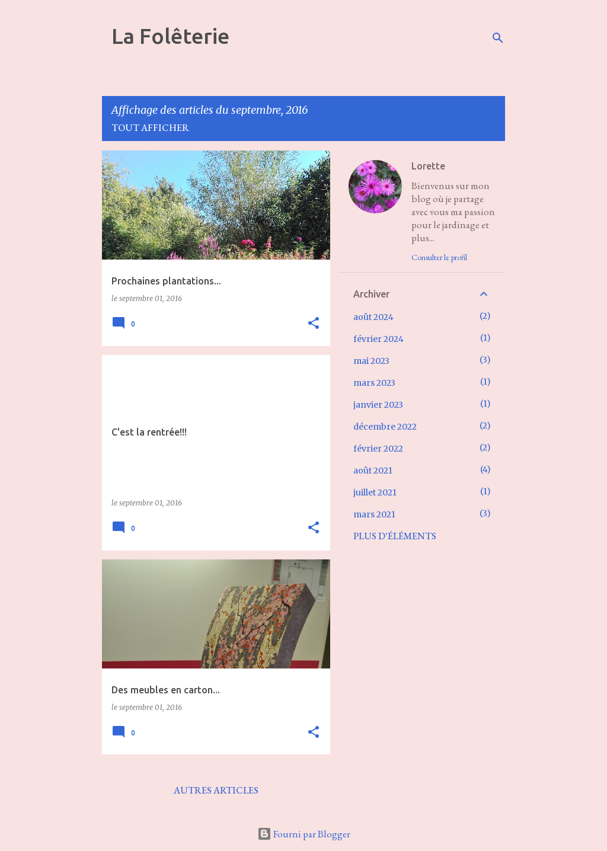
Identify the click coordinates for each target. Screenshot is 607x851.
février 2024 (378, 339)
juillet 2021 (375, 492)
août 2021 (372, 470)
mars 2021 (374, 514)
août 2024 (373, 317)
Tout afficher (150, 127)
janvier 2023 (378, 404)
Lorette (428, 166)
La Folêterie (170, 36)
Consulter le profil (439, 257)
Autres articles (216, 790)
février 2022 (378, 448)
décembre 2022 (385, 426)
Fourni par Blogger (303, 833)
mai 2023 (371, 361)
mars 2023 (374, 382)
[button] (313, 324)
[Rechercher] (498, 38)
